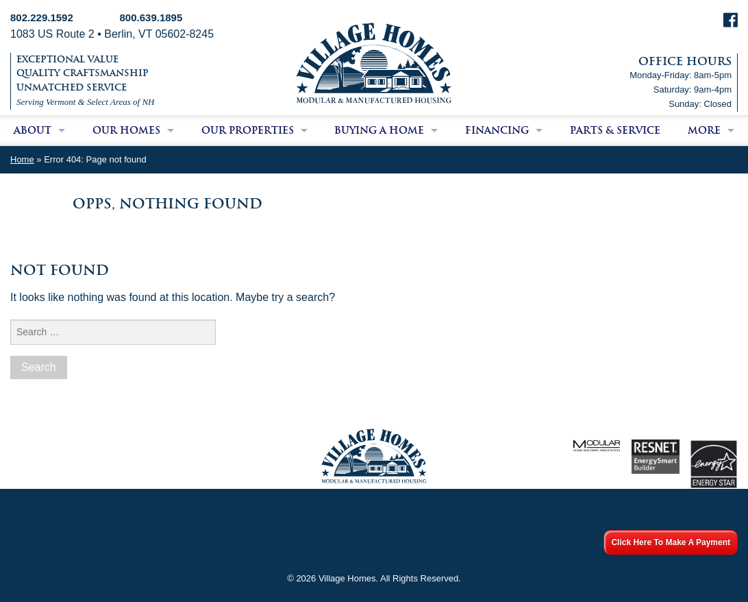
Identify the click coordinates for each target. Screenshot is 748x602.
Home (22, 159)
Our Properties (247, 130)
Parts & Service (615, 130)
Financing (497, 130)
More (704, 130)
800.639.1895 (151, 17)
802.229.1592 (41, 17)
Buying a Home (379, 130)
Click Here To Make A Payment (670, 542)
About (32, 130)
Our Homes (126, 130)
